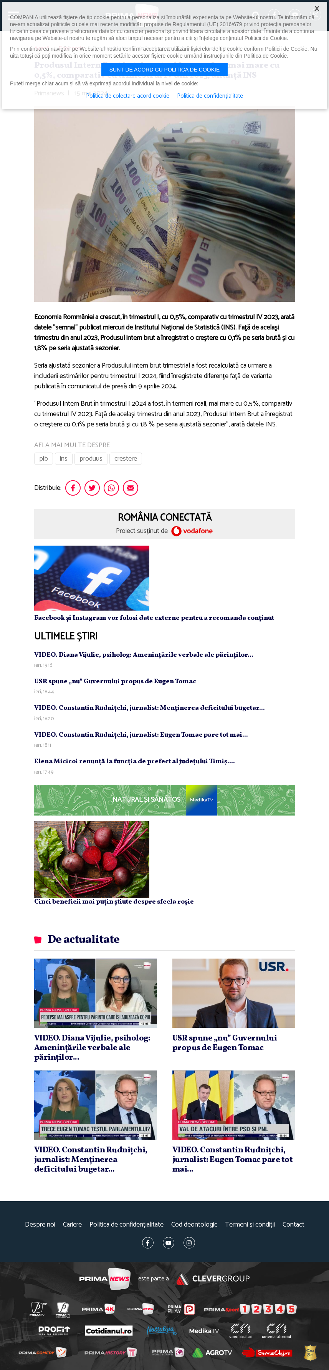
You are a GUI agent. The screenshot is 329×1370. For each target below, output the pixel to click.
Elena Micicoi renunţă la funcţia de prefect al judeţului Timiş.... (134, 761)
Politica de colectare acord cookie (127, 96)
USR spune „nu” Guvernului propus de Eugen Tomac (115, 681)
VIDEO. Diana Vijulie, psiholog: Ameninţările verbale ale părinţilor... (143, 655)
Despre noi (40, 1225)
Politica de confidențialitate (126, 1225)
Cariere (72, 1225)
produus (91, 458)
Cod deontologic (194, 1225)
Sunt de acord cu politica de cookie (164, 70)
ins (64, 458)
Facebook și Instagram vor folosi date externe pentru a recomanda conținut (154, 618)
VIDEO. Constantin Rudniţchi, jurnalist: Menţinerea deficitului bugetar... (149, 708)
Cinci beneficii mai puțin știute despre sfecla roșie (114, 901)
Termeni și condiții (250, 1225)
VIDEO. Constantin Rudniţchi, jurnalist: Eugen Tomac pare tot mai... (141, 735)
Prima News (105, 1279)
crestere (125, 458)
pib (43, 458)
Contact (293, 1225)
